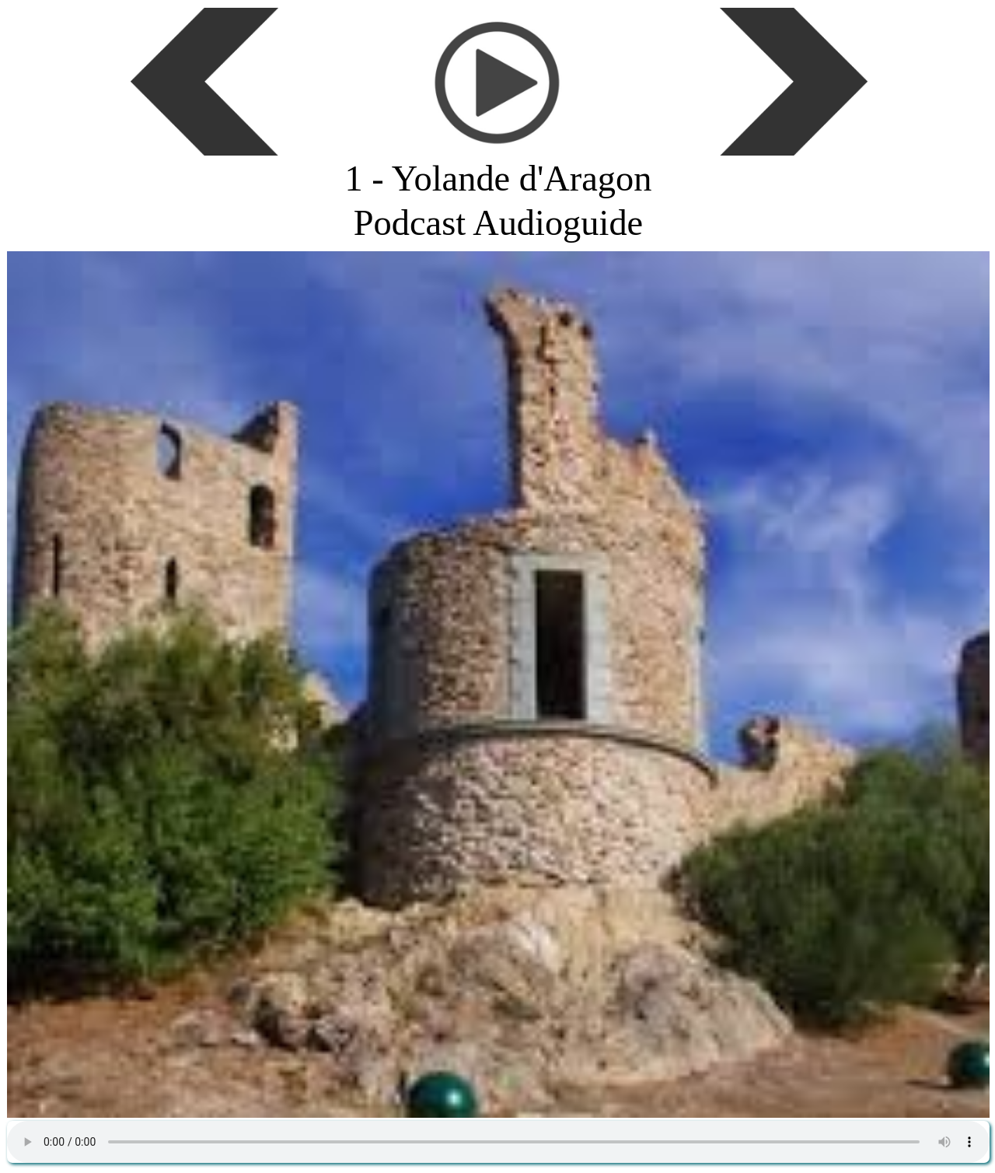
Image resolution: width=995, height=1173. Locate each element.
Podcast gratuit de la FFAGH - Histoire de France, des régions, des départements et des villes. (498, 1142)
